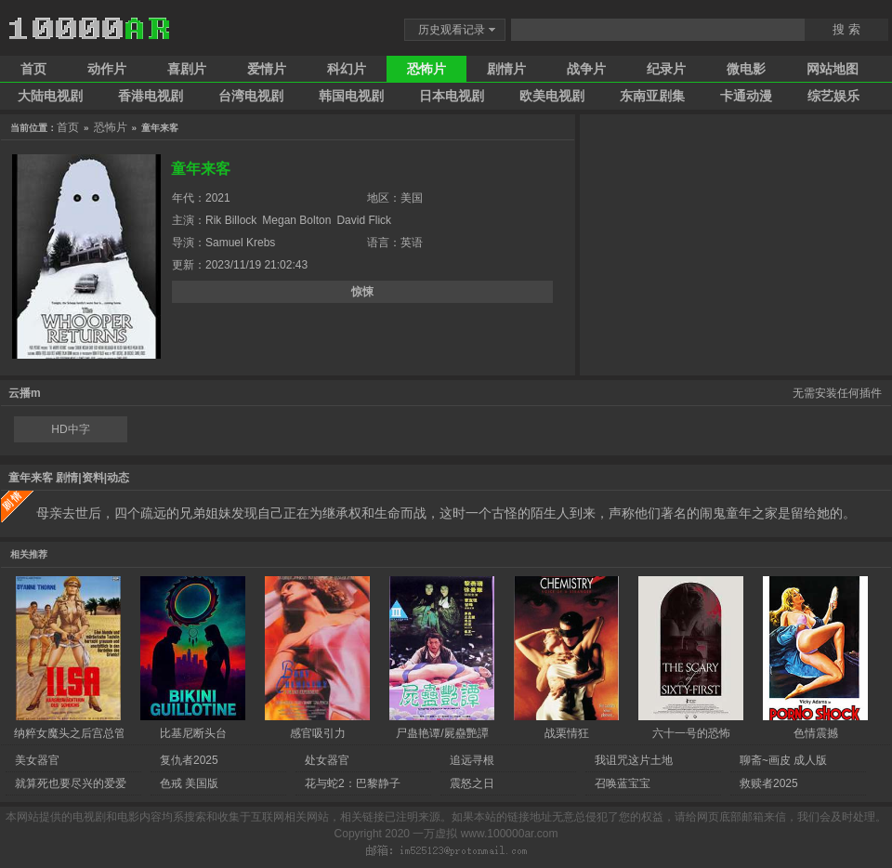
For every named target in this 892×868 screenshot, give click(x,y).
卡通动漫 (746, 95)
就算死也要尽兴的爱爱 (70, 783)
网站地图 (833, 68)
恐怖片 (426, 68)
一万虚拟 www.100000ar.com (485, 833)
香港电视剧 (150, 95)
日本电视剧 (451, 95)
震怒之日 (472, 783)
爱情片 (266, 68)
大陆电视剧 (50, 95)
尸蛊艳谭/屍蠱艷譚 (442, 733)
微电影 (746, 68)
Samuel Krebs (240, 242)
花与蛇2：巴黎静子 (352, 783)
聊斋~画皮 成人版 (783, 760)
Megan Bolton (296, 220)
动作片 (106, 68)
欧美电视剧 (551, 95)
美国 (411, 197)
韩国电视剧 (351, 95)
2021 (217, 197)
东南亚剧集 (652, 95)
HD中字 (70, 429)
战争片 (586, 68)
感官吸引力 (318, 733)
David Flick (363, 220)
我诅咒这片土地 (634, 760)
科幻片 (346, 68)
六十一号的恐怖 (691, 733)
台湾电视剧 (250, 95)
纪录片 (666, 68)
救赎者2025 (769, 783)
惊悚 (362, 291)
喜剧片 (186, 68)
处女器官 (327, 760)
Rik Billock (230, 220)
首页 (33, 68)
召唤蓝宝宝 (622, 783)
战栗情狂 (566, 733)
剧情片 (506, 68)
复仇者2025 (189, 760)
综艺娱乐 (833, 95)
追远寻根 (472, 760)
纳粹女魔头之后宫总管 (69, 733)
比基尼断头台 (193, 733)
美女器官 (37, 760)
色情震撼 (816, 733)
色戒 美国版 (189, 783)
